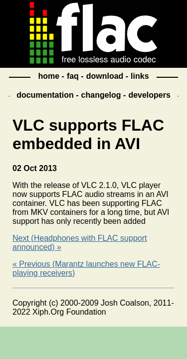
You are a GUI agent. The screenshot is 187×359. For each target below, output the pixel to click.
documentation (45, 95)
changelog (101, 95)
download (105, 76)
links (140, 76)
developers (149, 95)
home (48, 76)
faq (73, 76)
